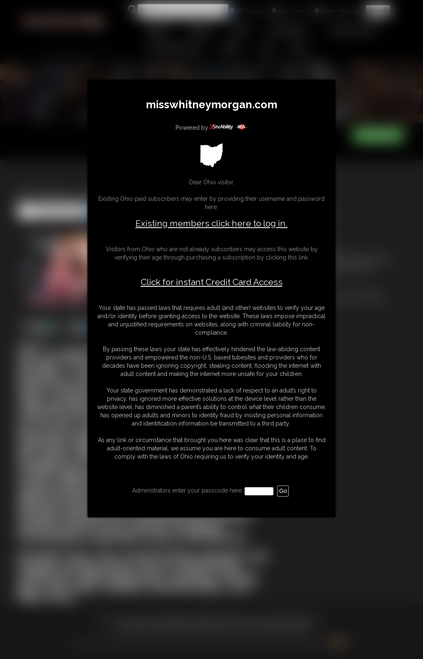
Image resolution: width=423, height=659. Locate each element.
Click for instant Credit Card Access (212, 282)
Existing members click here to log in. (211, 223)
